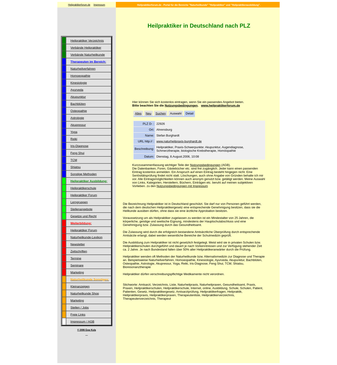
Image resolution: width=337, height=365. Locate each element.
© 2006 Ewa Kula (86, 330)
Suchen (160, 113)
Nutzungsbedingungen (181, 105)
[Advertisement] (87, 22)
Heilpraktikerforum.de (79, 5)
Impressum (99, 5)
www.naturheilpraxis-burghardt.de (179, 141)
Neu (148, 113)
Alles (138, 113)
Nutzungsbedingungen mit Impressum (182, 186)
